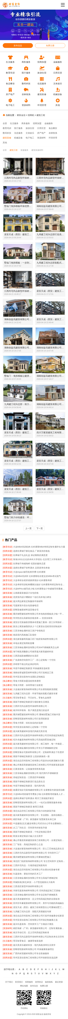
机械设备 (18, 138)
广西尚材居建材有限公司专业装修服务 (31, 953)
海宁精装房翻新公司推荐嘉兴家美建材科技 (33, 651)
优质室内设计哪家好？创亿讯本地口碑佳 (32, 597)
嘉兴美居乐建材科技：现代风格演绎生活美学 (34, 945)
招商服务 (29, 982)
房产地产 (41, 133)
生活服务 (14, 123)
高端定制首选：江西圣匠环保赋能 (29, 777)
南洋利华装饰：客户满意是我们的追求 (31, 710)
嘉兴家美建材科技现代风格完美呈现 (30, 731)
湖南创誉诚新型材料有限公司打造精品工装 (33, 672)
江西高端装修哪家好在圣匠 (26, 656)
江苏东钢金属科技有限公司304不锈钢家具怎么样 (36, 647)
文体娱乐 (30, 133)
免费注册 (50, 45)
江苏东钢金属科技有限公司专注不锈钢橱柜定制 (35, 748)
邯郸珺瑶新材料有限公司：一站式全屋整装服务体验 (37, 802)
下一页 (39, 528)
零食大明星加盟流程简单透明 (27, 681)
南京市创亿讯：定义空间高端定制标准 (31, 932)
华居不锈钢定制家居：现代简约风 (29, 786)
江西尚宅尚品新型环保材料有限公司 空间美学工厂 (36, 853)
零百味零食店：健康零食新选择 (28, 941)
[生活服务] (7, 698)
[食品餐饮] (7, 681)
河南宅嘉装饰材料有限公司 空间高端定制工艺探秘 (36, 890)
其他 (5, 142)
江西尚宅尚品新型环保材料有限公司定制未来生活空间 (38, 936)
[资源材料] (7, 819)
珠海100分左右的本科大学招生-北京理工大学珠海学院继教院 (39, 559)
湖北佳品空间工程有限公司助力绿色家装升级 (34, 811)
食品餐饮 (53, 128)
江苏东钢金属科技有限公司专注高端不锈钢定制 (35, 878)
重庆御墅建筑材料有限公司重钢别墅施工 (32, 857)
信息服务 (18, 133)
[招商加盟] (7, 551)
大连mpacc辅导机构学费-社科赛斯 (29, 572)
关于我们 (9, 982)
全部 (5, 123)
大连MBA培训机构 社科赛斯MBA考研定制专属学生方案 (39, 547)
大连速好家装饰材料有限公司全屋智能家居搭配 (35, 689)
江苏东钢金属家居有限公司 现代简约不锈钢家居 (35, 773)
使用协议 (39, 982)
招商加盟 (37, 123)
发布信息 (18, 45)
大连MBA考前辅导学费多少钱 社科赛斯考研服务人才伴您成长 (39, 794)
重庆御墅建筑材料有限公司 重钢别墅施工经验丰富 (36, 714)
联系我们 (19, 982)
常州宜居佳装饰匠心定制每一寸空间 (30, 727)
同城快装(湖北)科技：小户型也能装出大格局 (34, 882)
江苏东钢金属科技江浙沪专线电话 (29, 630)
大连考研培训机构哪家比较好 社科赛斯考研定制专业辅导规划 (39, 584)
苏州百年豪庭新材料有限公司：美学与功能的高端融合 (38, 903)
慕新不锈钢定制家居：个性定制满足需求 (32, 832)
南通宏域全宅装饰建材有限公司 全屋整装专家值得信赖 (39, 790)
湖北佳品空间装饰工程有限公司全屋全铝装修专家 (36, 869)
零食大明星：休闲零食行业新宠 (28, 685)
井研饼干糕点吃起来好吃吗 (26, 664)
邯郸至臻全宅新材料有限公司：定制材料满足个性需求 (38, 752)
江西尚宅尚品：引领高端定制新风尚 (30, 865)
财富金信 (21, 115)
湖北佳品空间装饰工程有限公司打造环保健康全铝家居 (38, 915)
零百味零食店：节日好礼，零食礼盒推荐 (32, 698)
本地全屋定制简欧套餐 (23, 643)
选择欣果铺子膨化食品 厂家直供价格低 (31, 551)
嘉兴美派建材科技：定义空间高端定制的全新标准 (36, 899)
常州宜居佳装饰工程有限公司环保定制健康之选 (35, 920)
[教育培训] (7, 547)
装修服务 (24, 150)
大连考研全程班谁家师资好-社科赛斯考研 (32, 580)
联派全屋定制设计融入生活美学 (28, 836)
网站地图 (24, 986)
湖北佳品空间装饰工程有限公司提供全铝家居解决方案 (38, 760)
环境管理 (53, 138)
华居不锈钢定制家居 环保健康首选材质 (31, 668)
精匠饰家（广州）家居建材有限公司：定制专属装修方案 (39, 928)
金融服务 (48, 123)
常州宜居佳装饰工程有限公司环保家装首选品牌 (35, 957)
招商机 (31, 115)
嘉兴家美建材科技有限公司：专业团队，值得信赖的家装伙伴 (39, 815)
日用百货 (41, 128)
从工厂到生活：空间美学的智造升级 (30, 827)
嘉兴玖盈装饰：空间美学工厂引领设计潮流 (33, 924)
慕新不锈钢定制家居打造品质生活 (29, 781)
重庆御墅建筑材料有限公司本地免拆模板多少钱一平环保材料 (39, 614)
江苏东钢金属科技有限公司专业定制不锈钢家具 (35, 895)
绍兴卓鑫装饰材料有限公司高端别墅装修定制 (34, 739)
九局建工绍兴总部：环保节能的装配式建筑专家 (35, 693)
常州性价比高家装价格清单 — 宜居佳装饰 (32, 618)
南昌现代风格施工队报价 (24, 635)
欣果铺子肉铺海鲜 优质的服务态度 (29, 563)
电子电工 (30, 138)
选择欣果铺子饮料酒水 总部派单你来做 (31, 568)
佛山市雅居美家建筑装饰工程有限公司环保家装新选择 (38, 765)
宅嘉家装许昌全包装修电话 (26, 605)
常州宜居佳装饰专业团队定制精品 (29, 677)
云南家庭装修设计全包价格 (26, 593)
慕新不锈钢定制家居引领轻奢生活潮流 (31, 702)
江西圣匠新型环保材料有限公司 (28, 886)
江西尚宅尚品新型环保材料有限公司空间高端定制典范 (38, 735)
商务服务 (25, 123)
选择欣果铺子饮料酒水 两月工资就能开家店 (33, 798)
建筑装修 (7, 138)
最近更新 (59, 982)
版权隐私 (49, 982)
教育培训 (7, 128)
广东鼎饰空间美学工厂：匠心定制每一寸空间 (34, 660)
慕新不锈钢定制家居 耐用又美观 (28, 806)
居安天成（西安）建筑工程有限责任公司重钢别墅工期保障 (39, 907)
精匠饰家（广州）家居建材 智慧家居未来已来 (34, 819)
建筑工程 (41, 115)
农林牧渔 (53, 133)
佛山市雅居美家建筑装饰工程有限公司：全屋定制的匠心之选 (39, 840)
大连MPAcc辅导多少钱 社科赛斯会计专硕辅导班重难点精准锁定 (39, 589)
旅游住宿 (30, 128)
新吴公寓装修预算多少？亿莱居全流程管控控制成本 (37, 626)
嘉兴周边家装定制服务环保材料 (28, 601)
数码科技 (7, 133)
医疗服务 (18, 128)
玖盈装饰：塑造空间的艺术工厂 (28, 874)
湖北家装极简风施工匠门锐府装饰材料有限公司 (35, 639)
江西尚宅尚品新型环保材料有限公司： (31, 706)
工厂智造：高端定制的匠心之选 (28, 844)
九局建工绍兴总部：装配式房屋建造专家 (32, 911)
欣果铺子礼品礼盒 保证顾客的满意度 (30, 555)
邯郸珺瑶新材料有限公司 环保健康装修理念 (33, 949)
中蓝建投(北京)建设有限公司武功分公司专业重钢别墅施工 (39, 823)
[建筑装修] (7, 593)
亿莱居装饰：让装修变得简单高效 (29, 769)
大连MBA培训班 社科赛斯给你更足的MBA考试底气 (37, 576)
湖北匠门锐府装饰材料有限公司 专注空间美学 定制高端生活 (39, 861)
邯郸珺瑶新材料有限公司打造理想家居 (31, 718)
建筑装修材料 (37, 150)
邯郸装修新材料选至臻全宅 (26, 609)
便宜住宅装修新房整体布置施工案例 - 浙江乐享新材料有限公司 (39, 622)
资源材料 (41, 138)
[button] (29, 33)
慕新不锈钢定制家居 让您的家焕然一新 (31, 756)
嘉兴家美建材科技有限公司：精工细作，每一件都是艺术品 (39, 744)
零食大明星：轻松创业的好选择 (28, 723)
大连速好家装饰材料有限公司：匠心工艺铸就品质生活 (38, 848)
